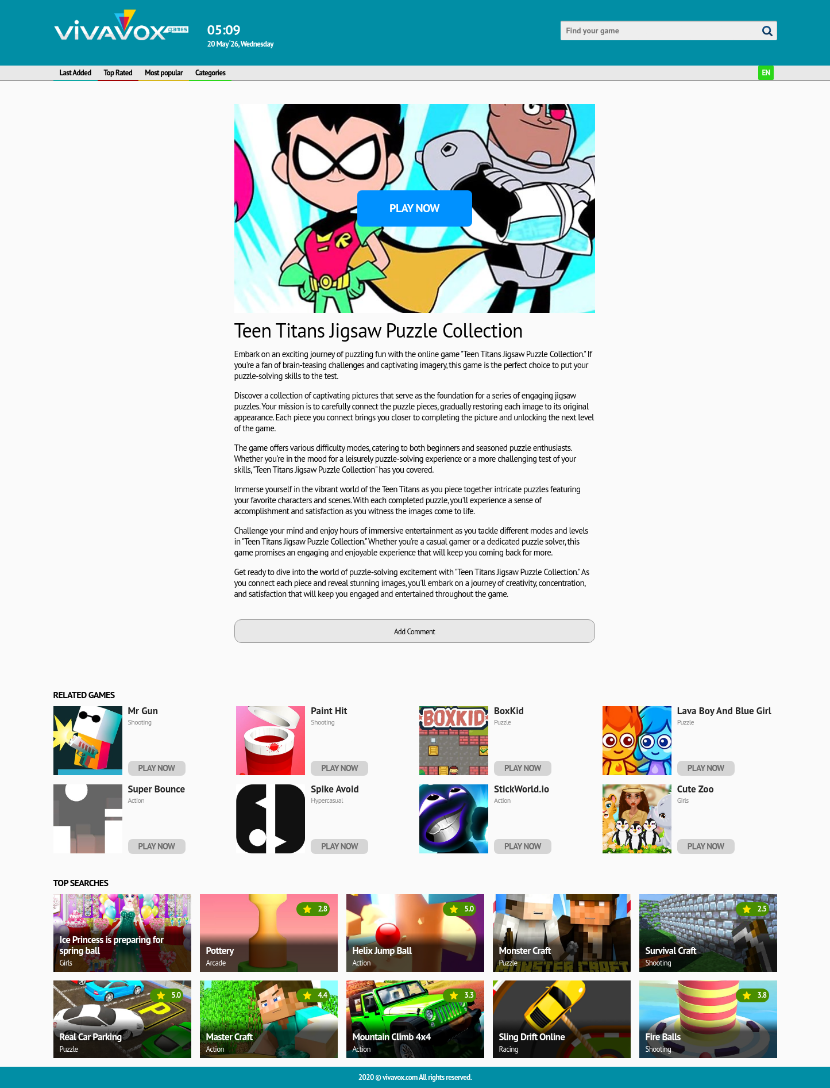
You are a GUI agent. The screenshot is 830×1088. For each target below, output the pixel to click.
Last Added (75, 73)
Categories (210, 73)
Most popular (164, 73)
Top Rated (118, 73)
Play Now (414, 208)
